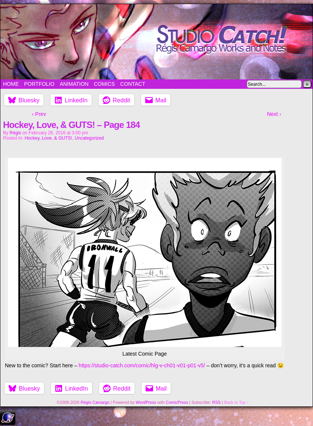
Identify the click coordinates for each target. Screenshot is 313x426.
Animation (74, 84)
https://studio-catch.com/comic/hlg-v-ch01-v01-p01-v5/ (142, 365)
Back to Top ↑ (236, 402)
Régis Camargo (95, 402)
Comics (104, 84)
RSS (216, 402)
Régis (15, 132)
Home (11, 84)
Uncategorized (89, 138)
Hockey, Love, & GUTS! (48, 138)
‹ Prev (39, 114)
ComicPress (177, 402)
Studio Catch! (156, 41)
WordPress (146, 402)
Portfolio (39, 84)
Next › (274, 114)
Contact (132, 84)
